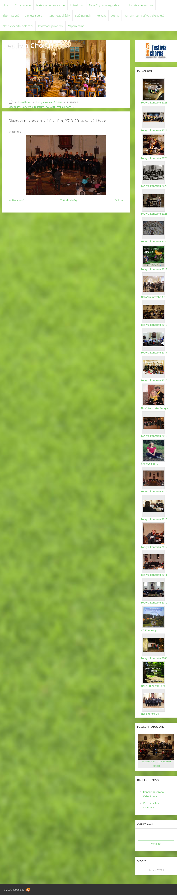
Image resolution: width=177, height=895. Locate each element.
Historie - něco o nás (140, 5)
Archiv (115, 16)
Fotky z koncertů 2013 (154, 519)
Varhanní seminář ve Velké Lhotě (144, 16)
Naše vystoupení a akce (50, 5)
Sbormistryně (11, 16)
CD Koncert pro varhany (155, 630)
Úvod (6, 5)
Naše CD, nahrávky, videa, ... (105, 5)
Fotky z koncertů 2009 (154, 658)
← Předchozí (16, 200)
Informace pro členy (50, 26)
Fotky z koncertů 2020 (154, 241)
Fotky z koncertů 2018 (154, 324)
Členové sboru (33, 16)
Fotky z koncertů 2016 (154, 380)
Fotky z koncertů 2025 (154, 102)
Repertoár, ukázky (59, 16)
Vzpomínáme (76, 26)
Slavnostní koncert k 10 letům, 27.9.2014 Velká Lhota (40, 107)
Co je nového (23, 5)
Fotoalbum (76, 5)
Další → (118, 200)
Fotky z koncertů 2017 (154, 352)
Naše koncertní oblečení (18, 26)
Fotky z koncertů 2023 (154, 158)
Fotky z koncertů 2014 (49, 102)
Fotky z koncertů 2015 (154, 436)
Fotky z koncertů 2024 (154, 130)
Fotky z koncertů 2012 (154, 547)
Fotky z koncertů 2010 (154, 602)
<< (141, 870)
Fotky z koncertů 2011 (154, 574)
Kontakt (101, 16)
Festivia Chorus (28, 45)
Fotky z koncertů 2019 (154, 269)
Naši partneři (83, 16)
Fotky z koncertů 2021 (154, 213)
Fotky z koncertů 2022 (154, 186)
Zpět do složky (69, 200)
